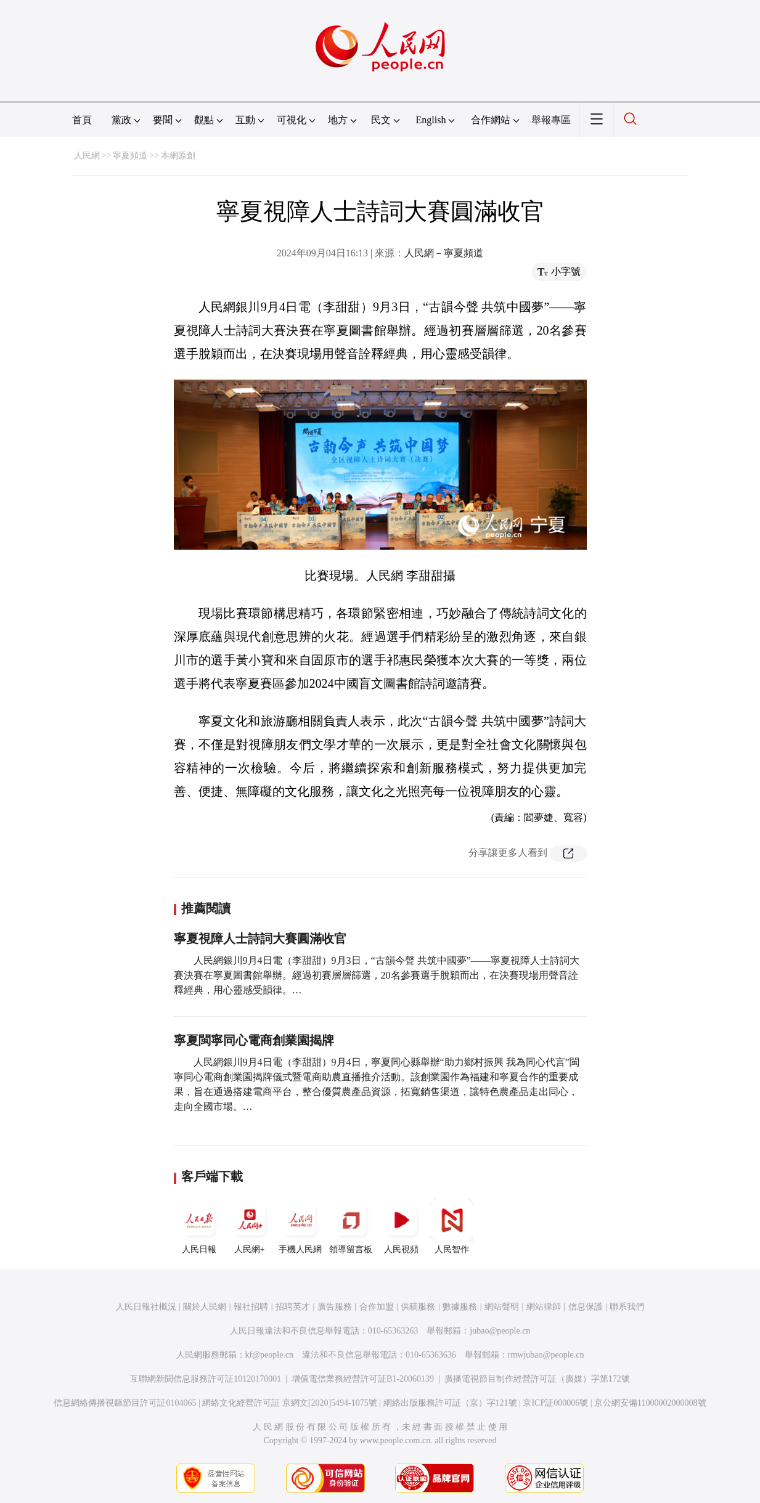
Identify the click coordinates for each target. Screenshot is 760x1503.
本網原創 (178, 155)
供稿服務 (418, 1306)
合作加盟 (376, 1306)
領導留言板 (350, 1226)
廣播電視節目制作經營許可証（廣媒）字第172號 (537, 1378)
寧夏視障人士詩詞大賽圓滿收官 (260, 938)
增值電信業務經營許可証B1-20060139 (363, 1378)
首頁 (82, 120)
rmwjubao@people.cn (546, 1354)
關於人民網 (204, 1306)
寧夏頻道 (130, 155)
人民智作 (451, 1226)
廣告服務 (334, 1306)
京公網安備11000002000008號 (650, 1402)
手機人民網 (300, 1226)
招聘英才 (293, 1306)
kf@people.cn (269, 1354)
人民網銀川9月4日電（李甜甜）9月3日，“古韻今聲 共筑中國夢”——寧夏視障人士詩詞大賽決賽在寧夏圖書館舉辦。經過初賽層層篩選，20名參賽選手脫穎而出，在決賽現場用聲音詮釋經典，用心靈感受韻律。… (376, 975)
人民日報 (199, 1226)
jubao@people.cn (500, 1330)
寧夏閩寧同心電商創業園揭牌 (254, 1040)
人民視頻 (401, 1226)
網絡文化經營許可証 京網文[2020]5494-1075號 (289, 1402)
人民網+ (249, 1226)
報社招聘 (251, 1306)
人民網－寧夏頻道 (443, 253)
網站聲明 (501, 1306)
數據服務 (460, 1306)
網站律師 (543, 1306)
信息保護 (585, 1306)
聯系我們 (627, 1306)
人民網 (87, 155)
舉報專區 (551, 120)
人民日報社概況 (146, 1306)
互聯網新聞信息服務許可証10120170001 (205, 1378)
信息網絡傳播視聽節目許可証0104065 (125, 1402)
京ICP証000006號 (555, 1402)
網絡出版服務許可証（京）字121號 (450, 1402)
